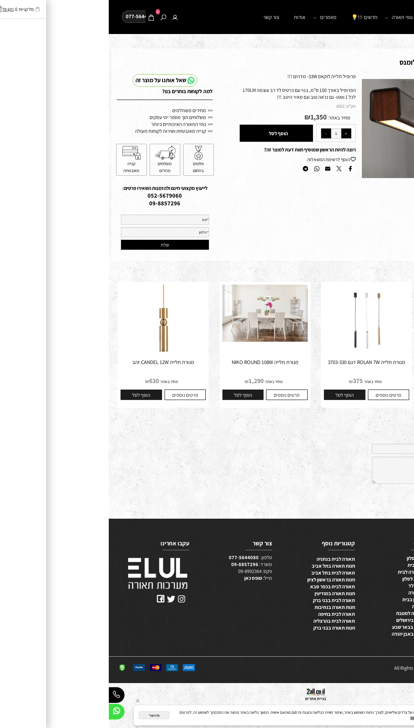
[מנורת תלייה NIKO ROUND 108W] (156, 339)
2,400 (350, 381)
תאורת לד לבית (314, 565)
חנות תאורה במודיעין (226, 593)
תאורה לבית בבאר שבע (306, 627)
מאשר (45, 715)
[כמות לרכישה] (227, 133)
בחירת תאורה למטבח (308, 613)
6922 (232, 106)
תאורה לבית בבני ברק (225, 600)
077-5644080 (135, 557)
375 (249, 381)
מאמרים (217, 17)
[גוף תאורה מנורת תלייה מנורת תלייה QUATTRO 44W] (359, 356)
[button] (396, 84)
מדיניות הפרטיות (316, 717)
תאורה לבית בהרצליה (225, 620)
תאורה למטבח (398, 567)
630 (45, 381)
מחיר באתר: (230, 117)
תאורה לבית (400, 573)
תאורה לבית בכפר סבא (223, 586)
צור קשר (162, 17)
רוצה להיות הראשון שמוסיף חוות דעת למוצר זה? (201, 149)
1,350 (210, 116)
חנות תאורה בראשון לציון (222, 579)
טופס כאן (144, 578)
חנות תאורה (341, 17)
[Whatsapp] (8, 713)
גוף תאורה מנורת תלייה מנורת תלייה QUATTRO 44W (359, 366)
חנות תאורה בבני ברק (225, 627)
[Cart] (43, 17)
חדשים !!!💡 (255, 17)
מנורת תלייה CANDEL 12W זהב (54, 362)
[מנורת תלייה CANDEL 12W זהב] (54, 356)
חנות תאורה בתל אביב (224, 565)
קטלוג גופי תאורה (298, 17)
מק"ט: (242, 106)
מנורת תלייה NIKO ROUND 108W (156, 362)
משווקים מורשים (396, 615)
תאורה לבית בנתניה (227, 559)
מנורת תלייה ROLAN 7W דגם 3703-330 (257, 362)
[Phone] (8, 696)
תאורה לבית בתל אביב (224, 572)
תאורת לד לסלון (313, 558)
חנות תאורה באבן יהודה (306, 633)
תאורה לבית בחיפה (227, 614)
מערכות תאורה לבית (309, 571)
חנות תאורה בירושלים (308, 620)
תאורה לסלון (399, 560)
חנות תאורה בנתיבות (226, 607)
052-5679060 (56, 195)
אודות (190, 17)
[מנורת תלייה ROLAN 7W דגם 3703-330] (258, 356)
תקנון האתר (400, 622)
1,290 (147, 381)
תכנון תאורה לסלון (311, 578)
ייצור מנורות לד (314, 585)
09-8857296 (56, 203)
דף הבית (377, 17)
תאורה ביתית (316, 606)
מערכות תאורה (314, 592)
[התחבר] (66, 17)
